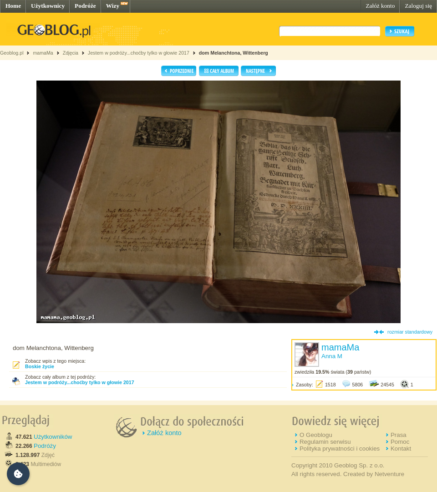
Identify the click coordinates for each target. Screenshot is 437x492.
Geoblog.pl (12, 53)
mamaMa (43, 53)
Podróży (45, 445)
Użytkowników (53, 436)
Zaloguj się (418, 5)
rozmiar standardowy (409, 332)
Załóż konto (380, 5)
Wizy (112, 5)
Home (13, 5)
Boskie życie (39, 366)
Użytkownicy (48, 5)
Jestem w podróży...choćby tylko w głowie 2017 (138, 53)
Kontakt (401, 448)
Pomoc (400, 441)
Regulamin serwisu (325, 441)
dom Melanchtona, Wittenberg (233, 53)
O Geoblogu (316, 434)
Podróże (85, 5)
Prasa (399, 434)
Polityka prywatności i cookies (340, 448)
